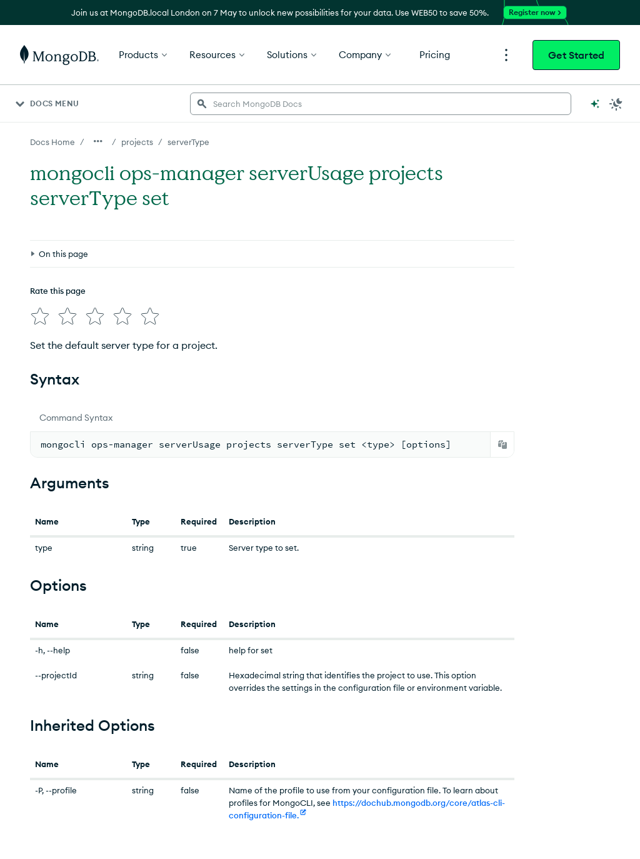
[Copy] (502, 429)
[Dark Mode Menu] (616, 104)
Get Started (576, 55)
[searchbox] (380, 104)
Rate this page (58, 233)
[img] (37, 256)
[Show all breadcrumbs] (98, 141)
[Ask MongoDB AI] (595, 104)
